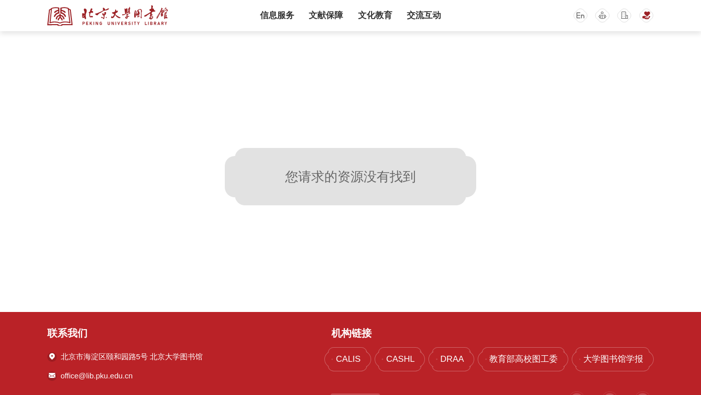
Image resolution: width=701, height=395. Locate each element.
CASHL (400, 359)
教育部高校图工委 (523, 359)
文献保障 (326, 15)
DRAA (452, 359)
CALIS (348, 359)
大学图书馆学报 (613, 359)
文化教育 (375, 15)
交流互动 (424, 15)
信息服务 (277, 15)
